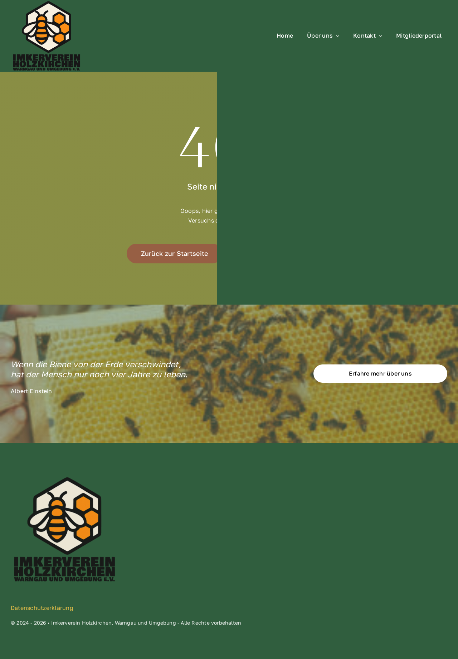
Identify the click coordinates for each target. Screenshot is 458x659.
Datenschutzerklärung (42, 609)
